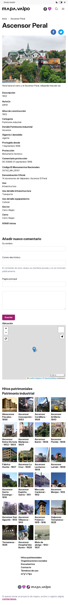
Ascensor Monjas (56, 490)
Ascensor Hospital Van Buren (25, 545)
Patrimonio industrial (11, 122)
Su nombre (7, 243)
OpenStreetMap (50, 378)
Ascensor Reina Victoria (9, 440)
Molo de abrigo (39, 543)
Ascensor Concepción (25, 415)
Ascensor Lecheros (40, 465)
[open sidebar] (63, 9)
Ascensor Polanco (40, 518)
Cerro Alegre (8, 218)
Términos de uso (29, 570)
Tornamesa (8, 542)
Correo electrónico (11, 257)
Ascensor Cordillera (40, 415)
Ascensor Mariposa (23, 440)
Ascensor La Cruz (25, 465)
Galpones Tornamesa (57, 518)
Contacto (26, 567)
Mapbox (38, 378)
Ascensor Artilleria (56, 415)
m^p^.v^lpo (26, 574)
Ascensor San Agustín (9, 518)
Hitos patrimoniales (31, 557)
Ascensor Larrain (56, 465)
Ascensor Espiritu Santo (23, 492)
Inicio (4, 18)
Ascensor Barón (40, 440)
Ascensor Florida (56, 440)
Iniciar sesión (9, 2)
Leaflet (30, 378)
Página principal (9, 279)
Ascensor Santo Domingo (7, 492)
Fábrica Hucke (6, 465)
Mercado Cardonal (39, 490)
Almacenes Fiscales (8, 415)
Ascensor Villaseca (23, 518)
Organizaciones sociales (34, 560)
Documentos (28, 564)
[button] (34, 349)
